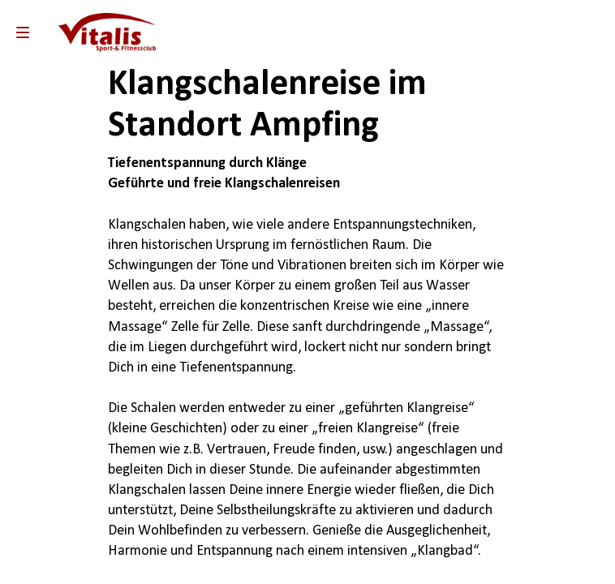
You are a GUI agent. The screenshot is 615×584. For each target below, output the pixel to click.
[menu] (22, 32)
